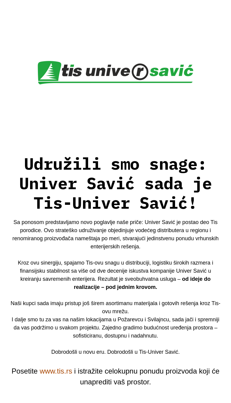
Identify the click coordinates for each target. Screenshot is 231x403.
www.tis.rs (56, 371)
